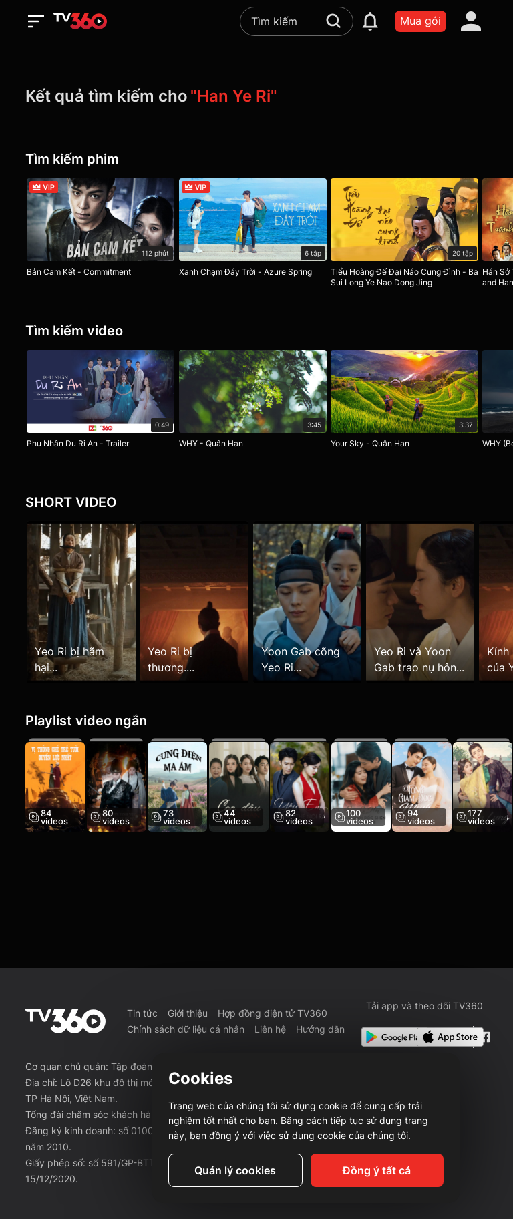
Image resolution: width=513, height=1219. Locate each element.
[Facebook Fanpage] (483, 1037)
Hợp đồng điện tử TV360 (272, 1013)
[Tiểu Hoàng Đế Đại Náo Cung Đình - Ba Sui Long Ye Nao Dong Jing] (412, 235)
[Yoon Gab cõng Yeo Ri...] (315, 602)
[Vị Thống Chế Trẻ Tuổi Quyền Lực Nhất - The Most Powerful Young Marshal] (55, 787)
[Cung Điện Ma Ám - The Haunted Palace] (185, 787)
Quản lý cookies (235, 1170)
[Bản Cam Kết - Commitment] (100, 230)
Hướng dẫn (320, 1029)
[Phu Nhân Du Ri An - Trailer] (100, 402)
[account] (471, 21)
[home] (80, 21)
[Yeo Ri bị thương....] (198, 602)
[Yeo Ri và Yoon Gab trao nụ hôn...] (431, 602)
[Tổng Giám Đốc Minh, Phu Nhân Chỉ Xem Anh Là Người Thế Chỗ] (444, 787)
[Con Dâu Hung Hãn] (250, 787)
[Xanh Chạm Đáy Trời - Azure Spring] (256, 230)
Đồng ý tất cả (377, 1170)
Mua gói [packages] (420, 20)
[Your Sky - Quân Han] (412, 402)
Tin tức (142, 1013)
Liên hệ (270, 1029)
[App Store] (442, 1037)
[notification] (370, 21)
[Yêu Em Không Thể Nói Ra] (315, 787)
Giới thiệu (188, 1013)
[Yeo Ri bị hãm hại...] (81, 602)
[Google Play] (386, 1037)
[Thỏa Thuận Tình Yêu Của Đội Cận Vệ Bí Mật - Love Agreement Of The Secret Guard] (120, 787)
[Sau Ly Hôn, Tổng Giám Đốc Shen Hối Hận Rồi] (379, 787)
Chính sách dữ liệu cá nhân (185, 1029)
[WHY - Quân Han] (256, 402)
